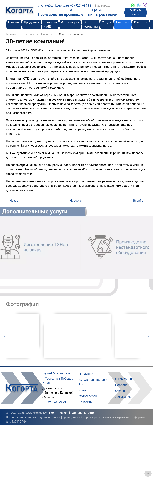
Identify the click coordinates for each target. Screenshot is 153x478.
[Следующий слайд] (148, 336)
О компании (91, 24)
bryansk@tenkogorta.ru (53, 5)
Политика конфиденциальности (71, 413)
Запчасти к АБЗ (50, 24)
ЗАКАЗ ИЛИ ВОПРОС (135, 12)
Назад (12, 200)
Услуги (107, 22)
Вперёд (140, 200)
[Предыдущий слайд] (5, 336)
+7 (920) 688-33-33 (55, 402)
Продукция (31, 22)
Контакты (141, 22)
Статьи (120, 391)
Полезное (123, 22)
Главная (13, 22)
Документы (123, 397)
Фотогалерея (70, 22)
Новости (46, 34)
